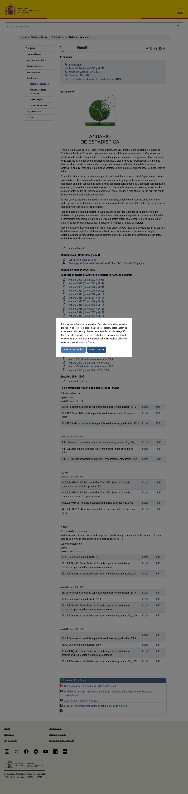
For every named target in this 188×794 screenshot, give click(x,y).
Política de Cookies (86, 342)
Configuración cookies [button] (73, 349)
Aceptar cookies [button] (96, 349)
